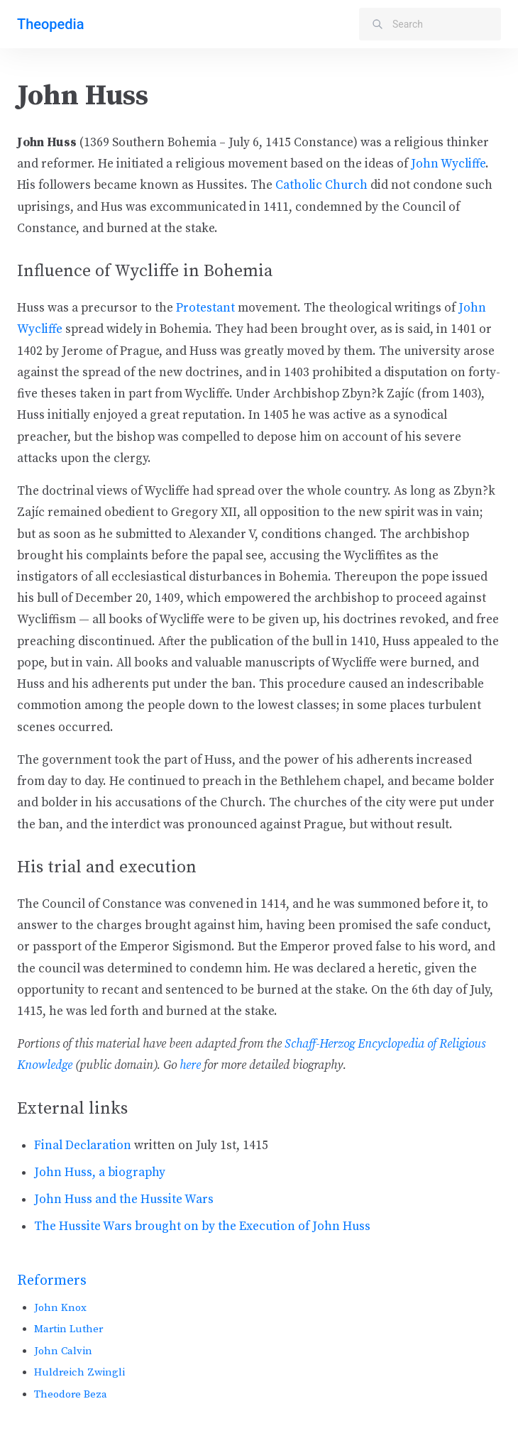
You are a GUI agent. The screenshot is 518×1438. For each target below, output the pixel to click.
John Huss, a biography (99, 1172)
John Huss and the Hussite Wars (124, 1199)
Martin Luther (68, 1329)
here (190, 1065)
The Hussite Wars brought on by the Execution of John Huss (202, 1226)
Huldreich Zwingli (79, 1372)
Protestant (205, 308)
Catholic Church (321, 185)
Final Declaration (82, 1145)
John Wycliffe (448, 164)
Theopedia (50, 24)
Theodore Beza (70, 1394)
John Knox (60, 1307)
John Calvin (63, 1351)
